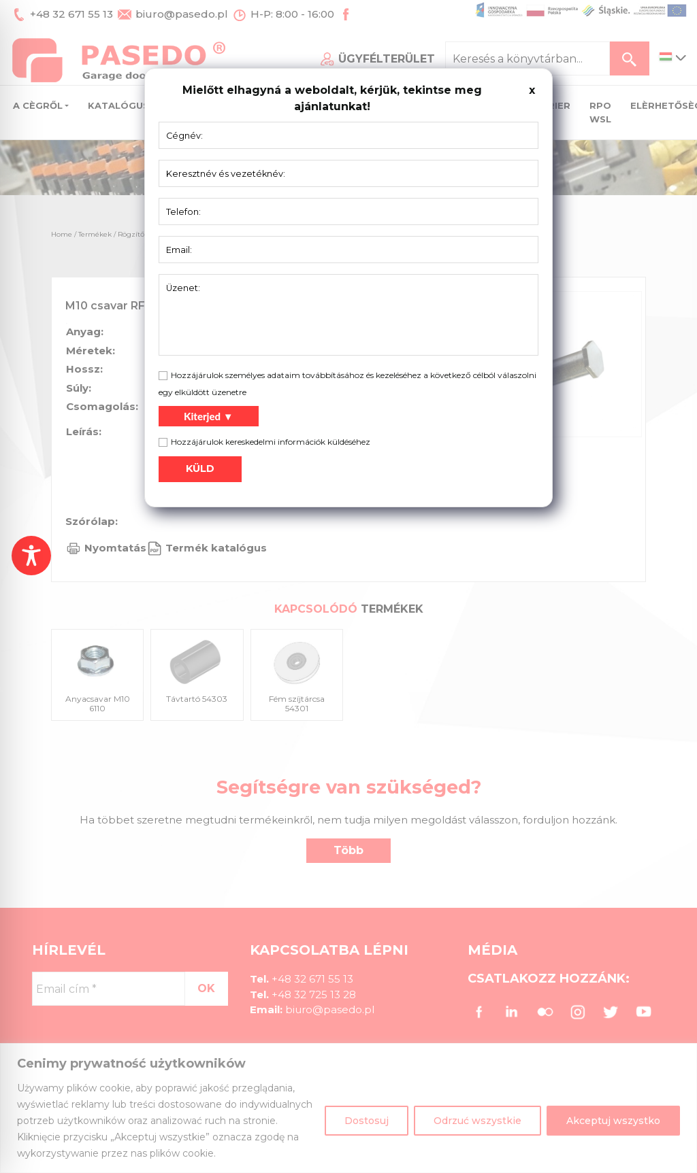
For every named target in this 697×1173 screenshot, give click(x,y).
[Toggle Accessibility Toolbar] (31, 555)
